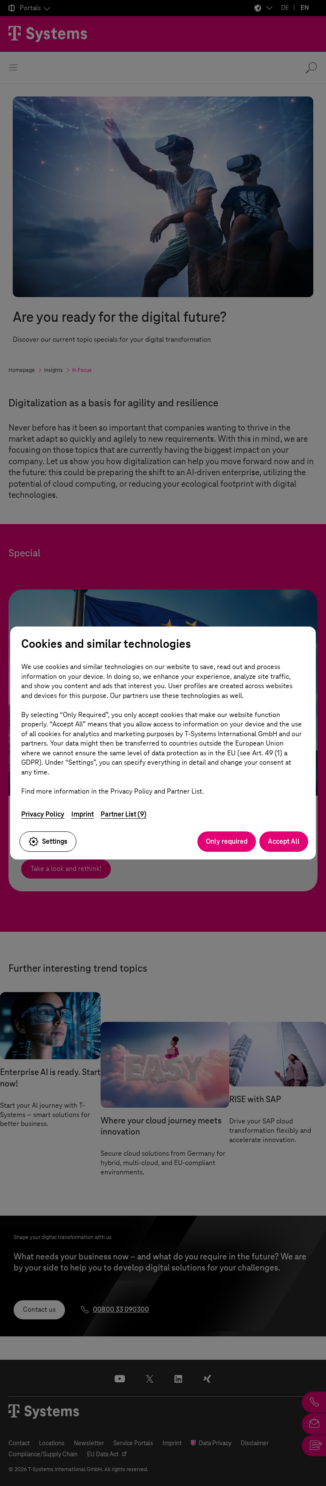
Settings (47, 842)
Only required (226, 841)
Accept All (284, 841)
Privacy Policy (43, 814)
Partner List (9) (123, 814)
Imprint (82, 814)
